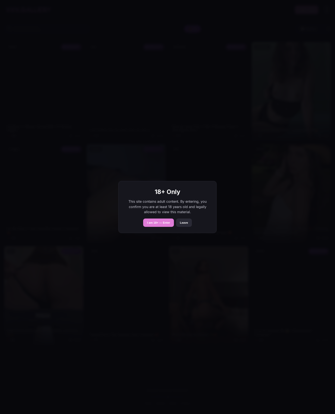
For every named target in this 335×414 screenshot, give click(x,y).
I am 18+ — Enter (158, 222)
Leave (184, 222)
